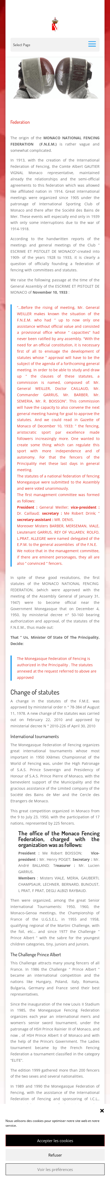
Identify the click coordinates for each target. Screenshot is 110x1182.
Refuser (55, 1155)
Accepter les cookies (55, 1140)
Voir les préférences (55, 1169)
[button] (102, 1110)
